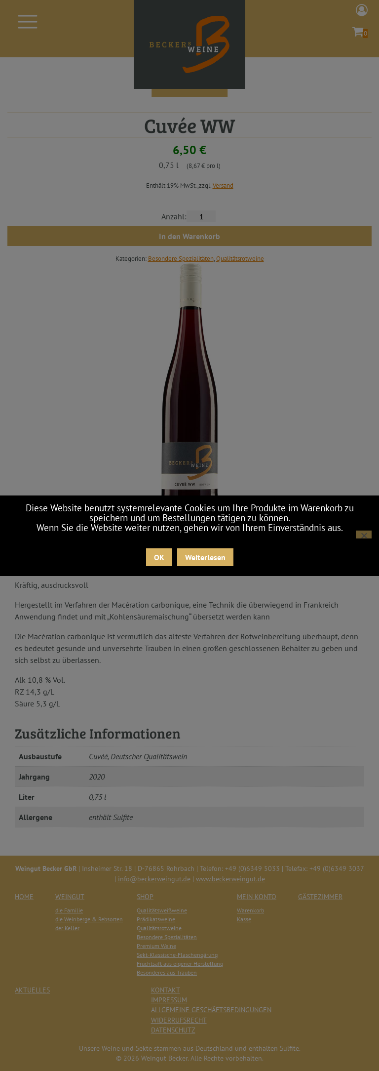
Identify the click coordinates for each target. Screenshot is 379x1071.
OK (159, 557)
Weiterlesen (205, 557)
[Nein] (364, 534)
